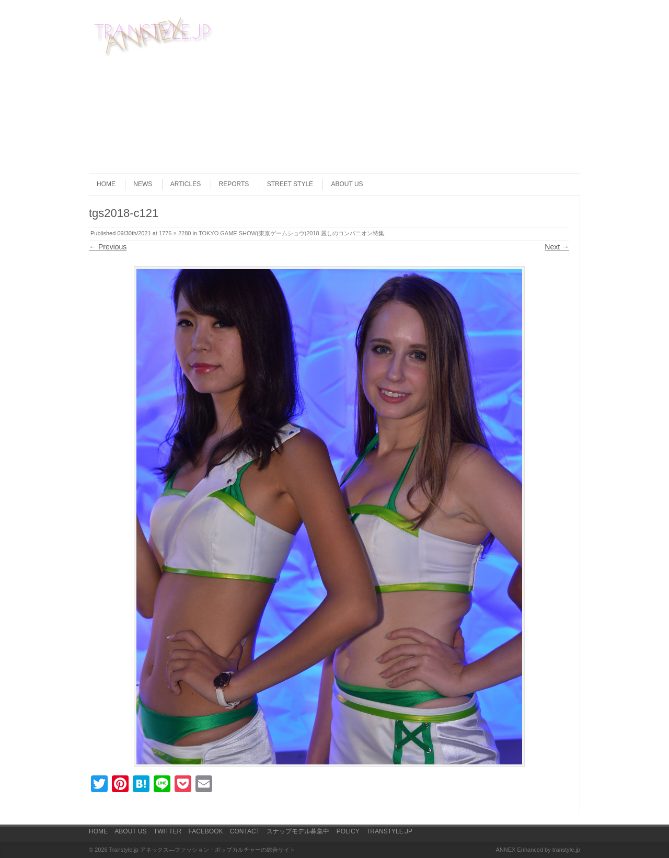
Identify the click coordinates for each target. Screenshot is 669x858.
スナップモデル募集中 (298, 831)
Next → (557, 247)
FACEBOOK (205, 831)
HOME (106, 184)
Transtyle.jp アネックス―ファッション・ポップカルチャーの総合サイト (202, 849)
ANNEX (506, 849)
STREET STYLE (290, 184)
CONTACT (245, 831)
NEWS (142, 184)
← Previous (107, 247)
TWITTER (167, 831)
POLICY (348, 831)
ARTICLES (185, 184)
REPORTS (234, 184)
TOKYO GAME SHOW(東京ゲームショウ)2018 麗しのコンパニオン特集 (291, 233)
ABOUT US (347, 184)
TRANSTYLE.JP (389, 831)
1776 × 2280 (175, 233)
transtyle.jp (566, 849)
